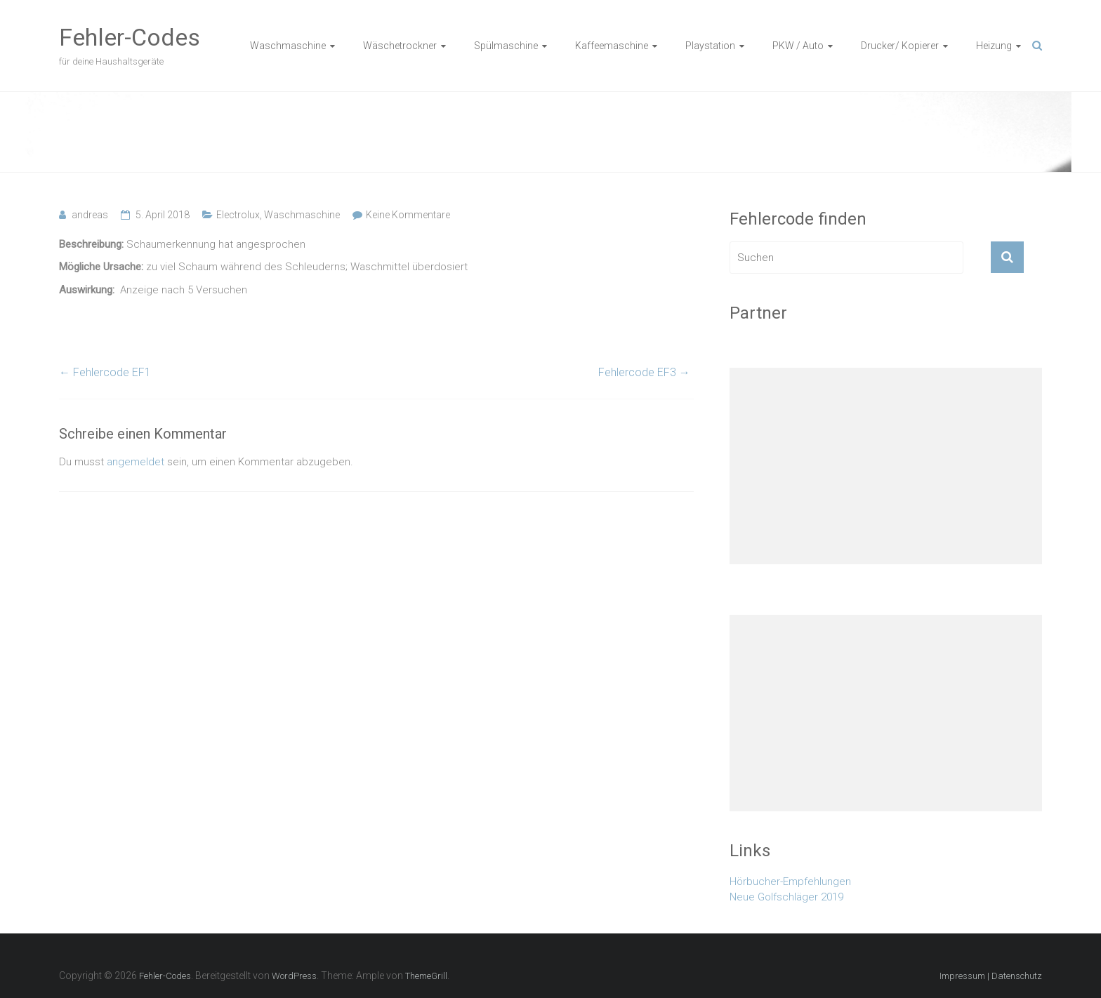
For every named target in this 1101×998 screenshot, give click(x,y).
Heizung (994, 45)
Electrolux (238, 214)
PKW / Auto (798, 45)
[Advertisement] (886, 466)
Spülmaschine (506, 45)
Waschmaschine (288, 45)
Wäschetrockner (400, 45)
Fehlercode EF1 (105, 372)
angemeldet (135, 461)
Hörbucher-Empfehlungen (790, 881)
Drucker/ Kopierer (900, 45)
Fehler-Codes (129, 37)
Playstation (710, 45)
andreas (90, 214)
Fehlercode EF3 (644, 372)
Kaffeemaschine (611, 45)
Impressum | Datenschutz (991, 976)
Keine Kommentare (408, 214)
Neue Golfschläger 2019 (786, 897)
